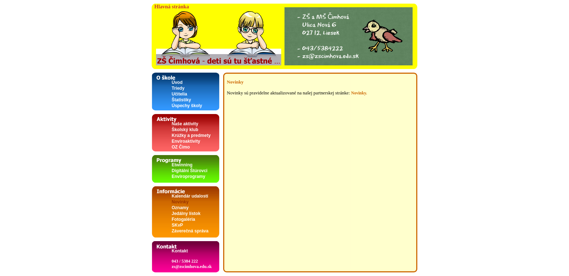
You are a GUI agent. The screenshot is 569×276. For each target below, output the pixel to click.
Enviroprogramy (188, 176)
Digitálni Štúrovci (190, 170)
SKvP (177, 225)
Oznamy (180, 207)
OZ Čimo (181, 147)
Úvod (177, 82)
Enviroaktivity (186, 141)
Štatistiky (181, 99)
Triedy (178, 88)
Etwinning (182, 164)
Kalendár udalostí (190, 196)
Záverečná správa (190, 231)
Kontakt (180, 250)
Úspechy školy (187, 105)
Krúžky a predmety (191, 135)
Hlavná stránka (170, 6)
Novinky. (359, 93)
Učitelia (179, 94)
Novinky (180, 201)
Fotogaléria (183, 219)
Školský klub (185, 129)
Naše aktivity (185, 123)
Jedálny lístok (186, 213)
